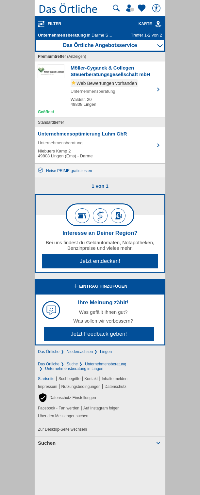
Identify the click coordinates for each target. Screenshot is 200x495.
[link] (158, 24)
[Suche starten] (116, 8)
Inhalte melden (114, 378)
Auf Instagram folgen (101, 408)
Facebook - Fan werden (58, 408)
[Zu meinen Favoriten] (142, 8)
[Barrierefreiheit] (157, 8)
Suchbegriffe (69, 378)
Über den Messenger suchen (63, 416)
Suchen (47, 443)
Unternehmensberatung (105, 364)
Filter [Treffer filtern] (54, 24)
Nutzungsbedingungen (81, 386)
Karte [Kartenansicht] (150, 24)
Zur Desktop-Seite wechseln (62, 429)
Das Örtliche (48, 351)
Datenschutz (115, 386)
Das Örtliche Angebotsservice (100, 45)
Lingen (106, 351)
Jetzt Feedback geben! (99, 334)
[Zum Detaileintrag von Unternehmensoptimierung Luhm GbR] (100, 145)
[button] (67, 397)
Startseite (46, 378)
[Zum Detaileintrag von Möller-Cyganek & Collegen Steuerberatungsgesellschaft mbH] (100, 89)
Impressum (47, 386)
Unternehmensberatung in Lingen (74, 368)
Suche (72, 364)
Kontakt (91, 378)
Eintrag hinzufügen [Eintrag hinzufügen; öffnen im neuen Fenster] (100, 286)
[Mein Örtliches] (131, 8)
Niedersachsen (80, 351)
